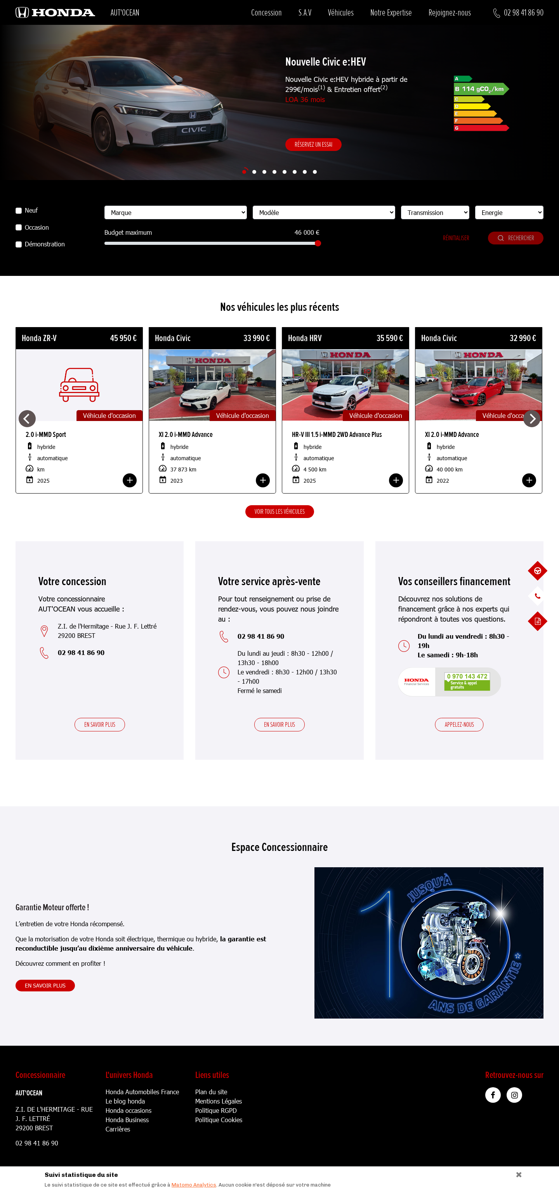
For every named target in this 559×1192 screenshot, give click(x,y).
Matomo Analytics (194, 1185)
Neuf (31, 210)
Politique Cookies (218, 1119)
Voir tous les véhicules (280, 511)
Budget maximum (128, 232)
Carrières (118, 1129)
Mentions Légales (218, 1101)
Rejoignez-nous (450, 12)
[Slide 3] (264, 172)
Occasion (37, 227)
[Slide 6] (295, 172)
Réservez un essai (313, 144)
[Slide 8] (315, 172)
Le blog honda (125, 1101)
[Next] (531, 418)
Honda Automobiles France (142, 1091)
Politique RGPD (216, 1110)
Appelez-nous (459, 724)
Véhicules (341, 12)
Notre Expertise (391, 12)
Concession (266, 12)
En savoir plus (99, 724)
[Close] (516, 1172)
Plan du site (211, 1091)
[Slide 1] (244, 172)
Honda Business (127, 1119)
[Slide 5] (284, 172)
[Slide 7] (305, 172)
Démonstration (45, 244)
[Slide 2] (254, 172)
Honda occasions (128, 1110)
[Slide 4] (274, 172)
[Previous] (27, 418)
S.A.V (305, 12)
